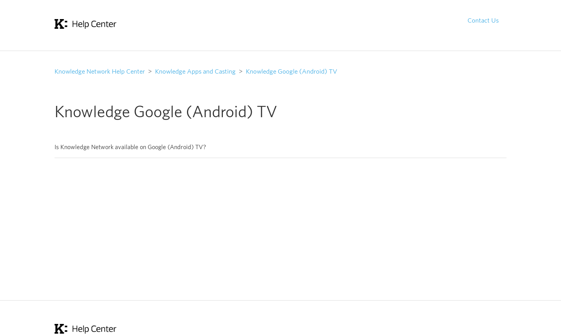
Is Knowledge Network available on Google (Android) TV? (130, 147)
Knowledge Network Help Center (100, 71)
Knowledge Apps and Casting (195, 71)
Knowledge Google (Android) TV (291, 71)
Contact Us (483, 20)
